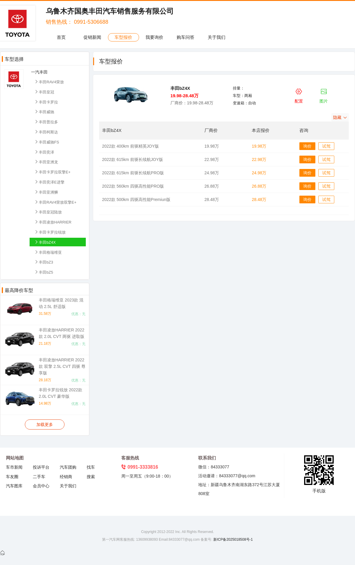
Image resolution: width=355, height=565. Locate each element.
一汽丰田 (39, 72)
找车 (91, 467)
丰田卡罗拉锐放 (50, 231)
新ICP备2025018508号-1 (232, 539)
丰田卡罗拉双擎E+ (52, 171)
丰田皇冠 (44, 91)
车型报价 (123, 37)
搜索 (91, 476)
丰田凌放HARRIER (53, 221)
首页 (61, 37)
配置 (298, 95)
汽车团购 (68, 467)
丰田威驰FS (46, 141)
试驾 (326, 146)
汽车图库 (14, 485)
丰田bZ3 (43, 261)
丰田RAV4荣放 (49, 81)
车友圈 (12, 476)
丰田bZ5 (43, 271)
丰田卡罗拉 (46, 101)
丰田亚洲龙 (46, 161)
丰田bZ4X (45, 242)
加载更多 (44, 424)
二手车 (39, 476)
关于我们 (216, 37)
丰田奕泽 (44, 151)
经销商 (66, 476)
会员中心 (41, 485)
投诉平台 (41, 467)
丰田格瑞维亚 (48, 252)
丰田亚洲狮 (46, 191)
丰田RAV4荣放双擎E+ (55, 202)
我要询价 (154, 37)
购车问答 (185, 37)
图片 (323, 95)
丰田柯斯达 (46, 131)
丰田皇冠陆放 (48, 211)
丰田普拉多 (46, 121)
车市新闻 (14, 467)
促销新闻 (92, 37)
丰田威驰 (44, 111)
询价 (307, 146)
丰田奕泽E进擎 (49, 181)
